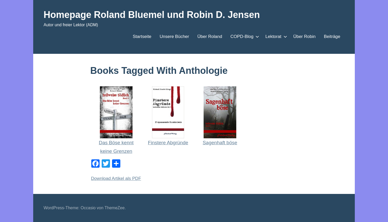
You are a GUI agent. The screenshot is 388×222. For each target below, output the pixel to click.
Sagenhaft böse (220, 142)
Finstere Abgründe (168, 142)
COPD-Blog (243, 36)
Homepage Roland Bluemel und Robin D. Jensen (152, 14)
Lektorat (275, 36)
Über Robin (304, 36)
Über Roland (209, 36)
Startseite (142, 36)
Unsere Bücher (174, 36)
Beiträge (332, 36)
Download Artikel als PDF (116, 178)
